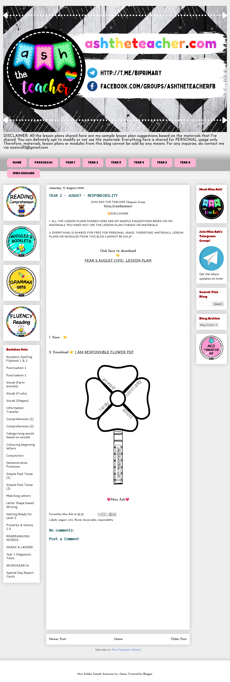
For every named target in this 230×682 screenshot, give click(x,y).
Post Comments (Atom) (126, 649)
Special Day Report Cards (20, 574)
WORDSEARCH (17, 565)
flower (78, 520)
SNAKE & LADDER (19, 547)
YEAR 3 (116, 162)
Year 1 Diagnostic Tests (18, 556)
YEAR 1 (70, 162)
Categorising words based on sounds (20, 435)
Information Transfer (15, 409)
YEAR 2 (93, 162)
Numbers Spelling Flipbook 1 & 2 (19, 358)
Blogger (147, 674)
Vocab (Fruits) (16, 393)
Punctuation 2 (16, 375)
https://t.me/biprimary (118, 206)
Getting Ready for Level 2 (19, 516)
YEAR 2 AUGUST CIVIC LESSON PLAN (118, 261)
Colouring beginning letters (20, 446)
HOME (17, 162)
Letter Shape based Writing (20, 505)
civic (70, 520)
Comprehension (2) (20, 426)
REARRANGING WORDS (18, 538)
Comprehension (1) (20, 419)
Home (118, 639)
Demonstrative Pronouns (16, 464)
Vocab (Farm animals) (15, 384)
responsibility (105, 520)
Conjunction (14, 455)
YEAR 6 (185, 162)
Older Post (179, 639)
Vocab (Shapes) (17, 400)
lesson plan (89, 520)
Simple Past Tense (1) (19, 475)
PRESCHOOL (43, 162)
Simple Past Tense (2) (19, 486)
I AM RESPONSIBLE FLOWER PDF (104, 352)
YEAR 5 (162, 162)
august (62, 520)
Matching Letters (18, 495)
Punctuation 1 (16, 367)
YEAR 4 (139, 162)
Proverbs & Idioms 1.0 (19, 527)
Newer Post (57, 639)
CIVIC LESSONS (23, 173)
